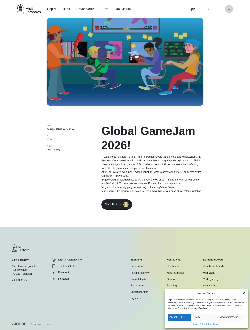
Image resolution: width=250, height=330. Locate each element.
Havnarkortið (85, 9)
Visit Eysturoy (211, 279)
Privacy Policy (212, 324)
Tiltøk (66, 9)
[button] (243, 293)
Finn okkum (137, 285)
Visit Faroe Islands (213, 266)
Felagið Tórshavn (140, 272)
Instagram (61, 279)
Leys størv (136, 298)
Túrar (104, 9)
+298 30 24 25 (63, 266)
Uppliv (51, 9)
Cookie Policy (199, 324)
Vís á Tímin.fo (123, 204)
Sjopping (172, 285)
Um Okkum (123, 9)
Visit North (209, 285)
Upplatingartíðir (139, 292)
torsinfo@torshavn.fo (67, 260)
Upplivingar (173, 266)
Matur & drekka (175, 272)
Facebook (60, 272)
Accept (173, 317)
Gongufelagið (138, 279)
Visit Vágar (209, 272)
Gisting (171, 279)
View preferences (229, 317)
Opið (194, 9)
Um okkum (136, 266)
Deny (197, 317)
